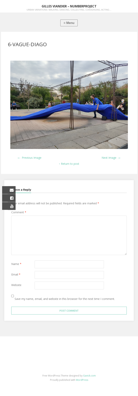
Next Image (111, 157)
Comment (18, 212)
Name (16, 264)
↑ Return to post (69, 164)
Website (16, 285)
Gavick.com (89, 375)
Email (15, 274)
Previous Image (29, 157)
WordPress (82, 380)
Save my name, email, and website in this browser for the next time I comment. (65, 299)
